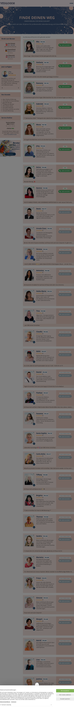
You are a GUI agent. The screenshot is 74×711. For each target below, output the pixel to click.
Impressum (13, 701)
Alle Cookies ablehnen (65, 694)
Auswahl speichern (65, 699)
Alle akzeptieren (65, 690)
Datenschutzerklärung (5, 701)
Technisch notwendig (6, 704)
